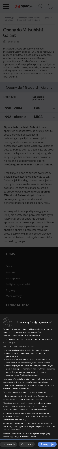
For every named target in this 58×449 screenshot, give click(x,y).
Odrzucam (27, 444)
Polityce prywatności (37, 392)
